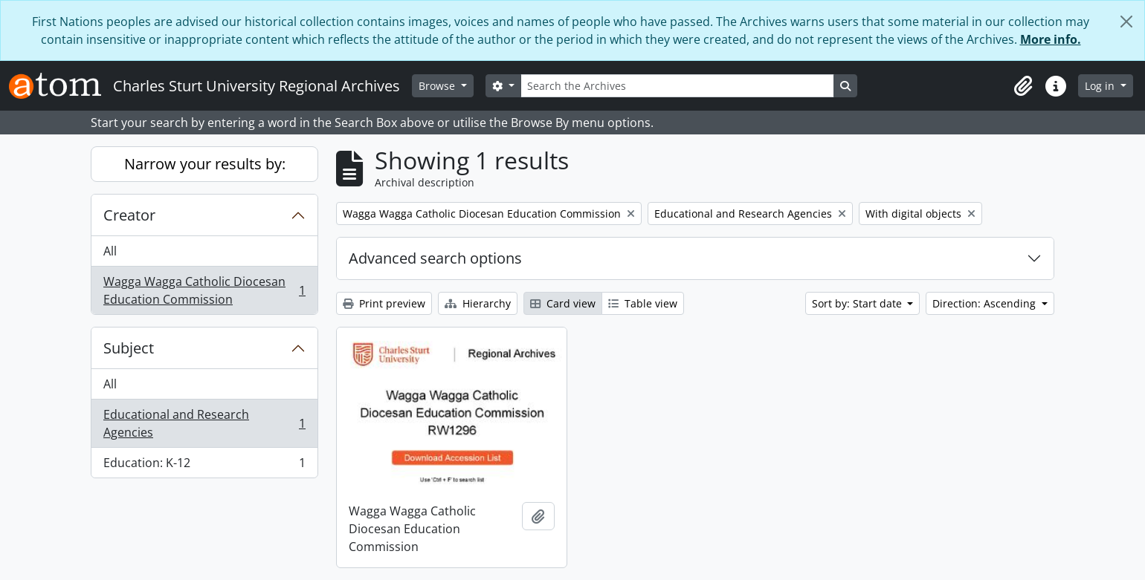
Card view (563, 303)
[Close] (1126, 21)
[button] (1023, 86)
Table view (642, 303)
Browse (438, 86)
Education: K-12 (204, 466)
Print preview (384, 303)
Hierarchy (478, 303)
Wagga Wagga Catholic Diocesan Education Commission (204, 290)
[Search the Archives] (677, 85)
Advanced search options (435, 258)
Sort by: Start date (858, 303)
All (110, 251)
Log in (1101, 86)
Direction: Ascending (985, 303)
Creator (129, 215)
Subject (128, 348)
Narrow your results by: (205, 164)
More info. (1050, 39)
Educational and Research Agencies (204, 423)
